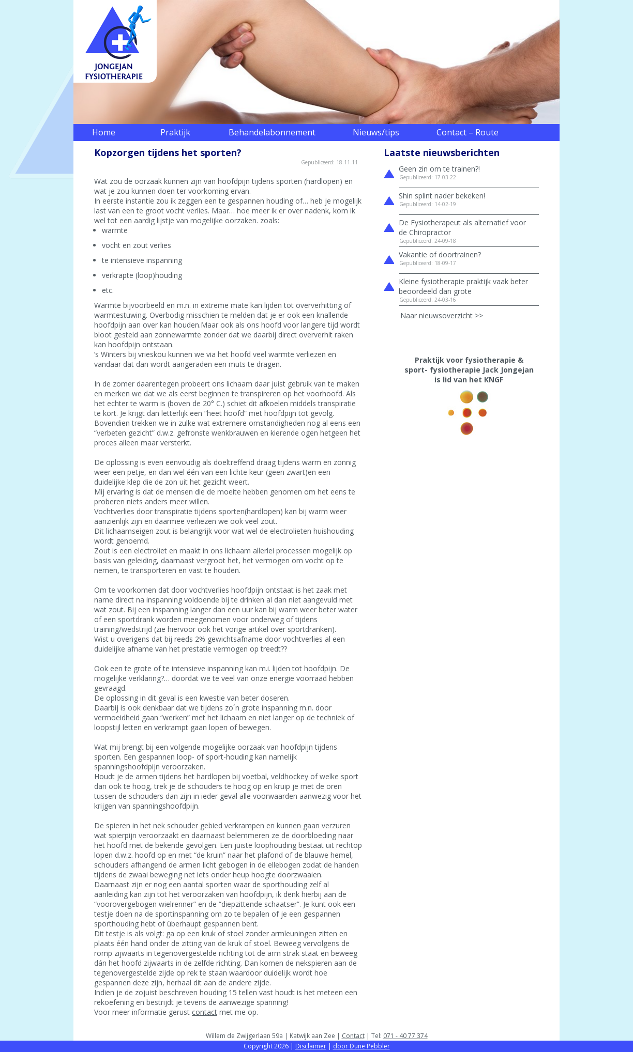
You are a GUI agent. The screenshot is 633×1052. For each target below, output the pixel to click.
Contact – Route (467, 132)
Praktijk (175, 132)
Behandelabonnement (272, 132)
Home (103, 132)
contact (204, 1012)
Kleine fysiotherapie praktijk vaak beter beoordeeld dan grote (463, 286)
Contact (353, 1035)
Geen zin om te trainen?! (439, 169)
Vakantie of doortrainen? (440, 254)
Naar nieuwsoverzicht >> (441, 315)
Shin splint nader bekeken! (442, 195)
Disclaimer (310, 1046)
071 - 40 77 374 (405, 1035)
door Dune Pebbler (361, 1046)
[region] (316, 62)
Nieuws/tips (376, 132)
